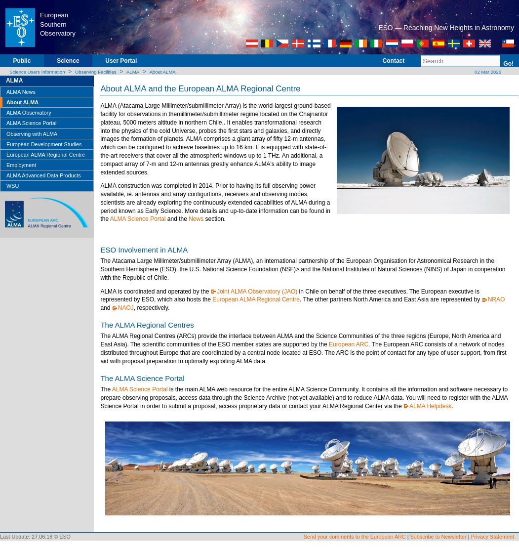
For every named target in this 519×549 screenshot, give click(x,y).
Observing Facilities (96, 72)
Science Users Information (37, 72)
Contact (394, 60)
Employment (21, 165)
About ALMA (162, 72)
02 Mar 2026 (487, 72)
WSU (12, 186)
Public (22, 60)
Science (68, 60)
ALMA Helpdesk (430, 406)
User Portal (121, 60)
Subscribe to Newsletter (438, 537)
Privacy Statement (492, 537)
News (196, 218)
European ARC (348, 344)
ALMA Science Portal (31, 123)
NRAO (496, 299)
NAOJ (126, 307)
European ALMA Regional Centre (45, 155)
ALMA (132, 72)
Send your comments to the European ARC (355, 537)
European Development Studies (43, 144)
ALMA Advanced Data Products (43, 175)
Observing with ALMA (31, 134)
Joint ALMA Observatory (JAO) (257, 291)
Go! (508, 63)
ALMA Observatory (28, 113)
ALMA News (21, 92)
